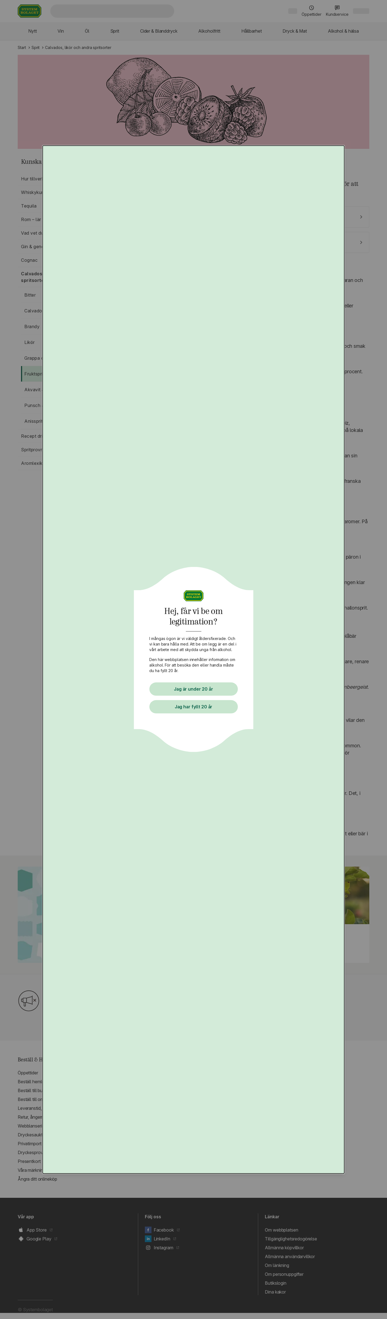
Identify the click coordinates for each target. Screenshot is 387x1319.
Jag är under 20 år (193, 689)
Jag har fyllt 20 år (193, 706)
